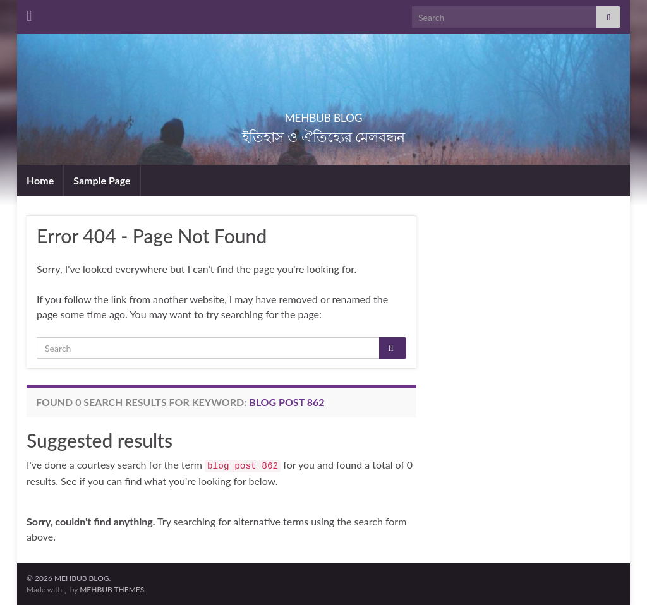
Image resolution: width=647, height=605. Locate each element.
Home (40, 180)
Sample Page (101, 180)
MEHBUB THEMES (112, 589)
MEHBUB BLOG (323, 114)
